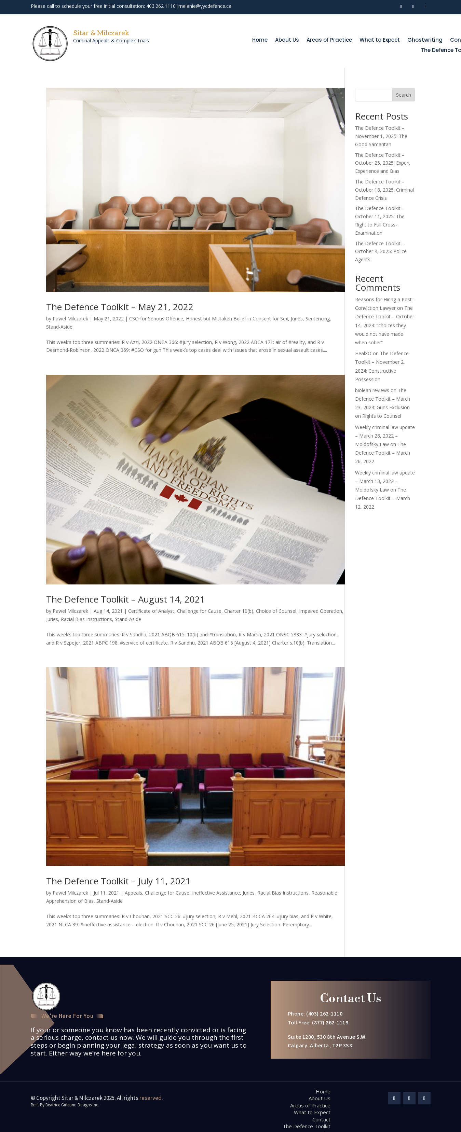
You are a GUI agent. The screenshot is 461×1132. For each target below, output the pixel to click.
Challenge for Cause (199, 611)
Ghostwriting (425, 40)
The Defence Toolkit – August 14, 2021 (125, 599)
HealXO (363, 353)
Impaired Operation (320, 611)
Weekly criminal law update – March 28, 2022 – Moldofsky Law (385, 435)
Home (260, 40)
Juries (297, 318)
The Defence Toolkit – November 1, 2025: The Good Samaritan (381, 136)
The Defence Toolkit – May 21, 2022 (119, 307)
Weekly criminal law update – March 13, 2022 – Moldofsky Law (385, 481)
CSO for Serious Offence (156, 318)
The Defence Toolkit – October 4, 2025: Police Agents (381, 251)
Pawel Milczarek (70, 318)
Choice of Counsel (276, 611)
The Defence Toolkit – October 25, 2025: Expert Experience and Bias (382, 163)
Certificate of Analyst (151, 611)
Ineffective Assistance (216, 892)
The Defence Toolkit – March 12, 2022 (382, 498)
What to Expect (380, 40)
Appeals (133, 892)
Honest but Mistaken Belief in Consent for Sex (237, 318)
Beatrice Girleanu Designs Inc (72, 1105)
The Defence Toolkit (306, 1126)
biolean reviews (372, 390)
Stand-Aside (59, 326)
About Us (287, 40)
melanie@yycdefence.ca (204, 6)
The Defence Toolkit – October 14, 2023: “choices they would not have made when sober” (384, 325)
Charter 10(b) (238, 611)
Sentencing (318, 318)
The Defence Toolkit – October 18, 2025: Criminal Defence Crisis (384, 189)
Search (403, 95)
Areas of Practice (329, 40)
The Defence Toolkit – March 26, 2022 (382, 453)
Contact (321, 1119)
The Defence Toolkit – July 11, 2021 (118, 881)
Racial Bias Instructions (86, 619)
